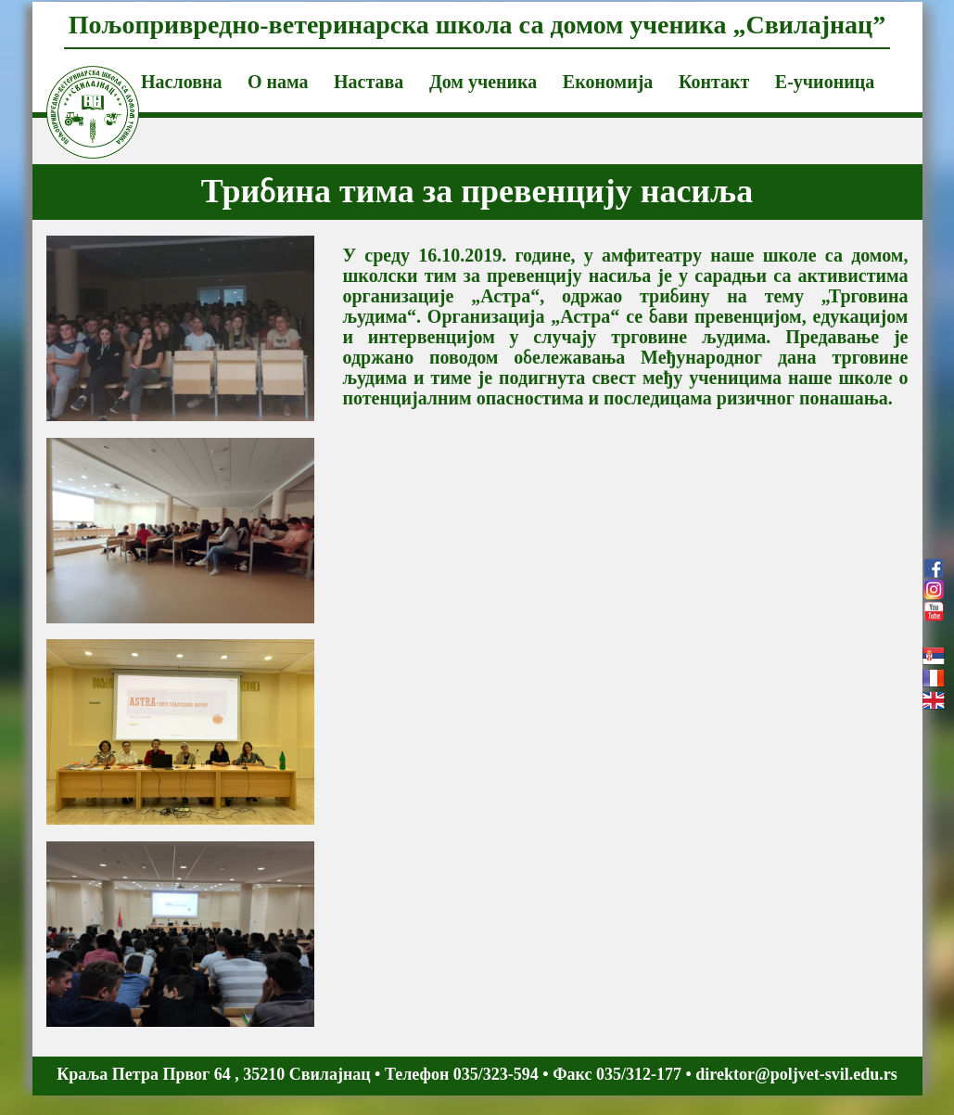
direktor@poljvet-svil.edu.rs (796, 1074)
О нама (278, 81)
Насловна (181, 81)
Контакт (714, 81)
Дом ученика (483, 81)
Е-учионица (824, 81)
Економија (608, 81)
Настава (368, 81)
